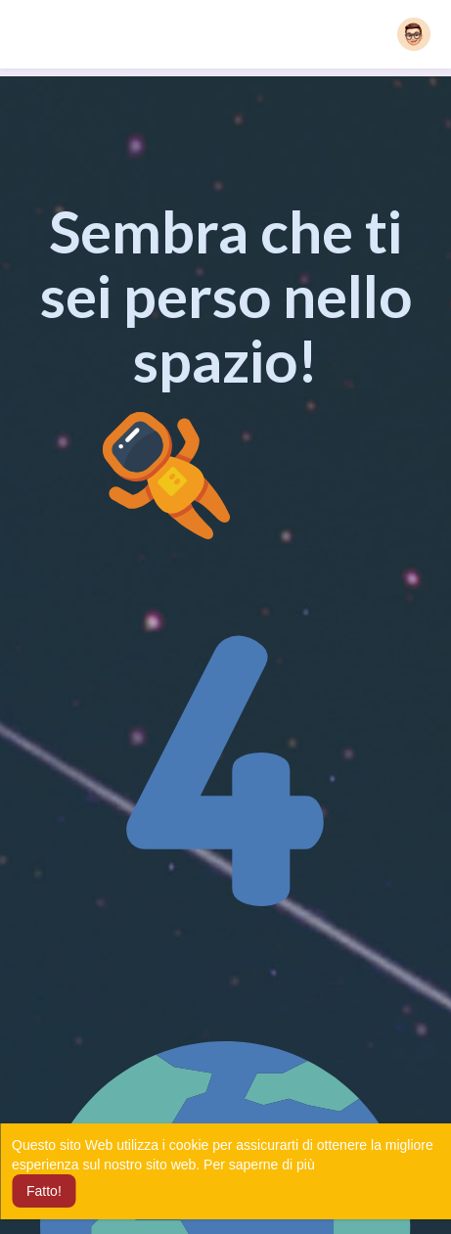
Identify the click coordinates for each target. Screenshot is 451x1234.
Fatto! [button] (44, 1191)
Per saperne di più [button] (259, 1164)
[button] (413, 34)
